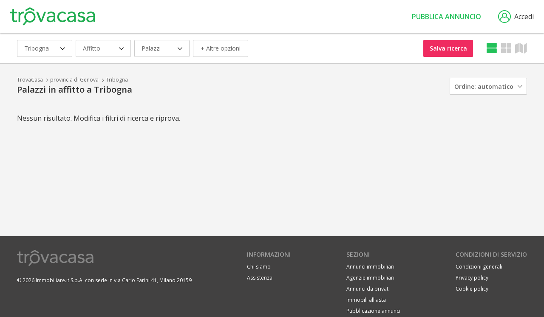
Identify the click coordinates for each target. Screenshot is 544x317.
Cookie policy (472, 288)
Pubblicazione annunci (373, 310)
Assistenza (259, 277)
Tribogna (117, 79)
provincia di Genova (74, 79)
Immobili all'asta (366, 299)
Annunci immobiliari (370, 266)
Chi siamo (259, 266)
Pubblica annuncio (446, 16)
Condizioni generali (479, 266)
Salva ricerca (448, 48)
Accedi (516, 16)
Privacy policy (472, 277)
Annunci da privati (368, 288)
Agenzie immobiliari (370, 277)
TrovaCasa (30, 79)
